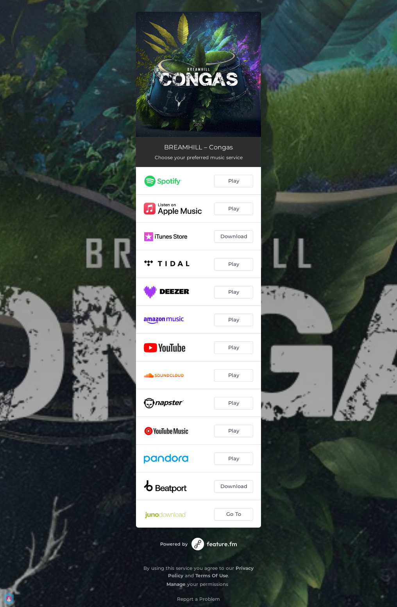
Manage (176, 584)
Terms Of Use (211, 575)
